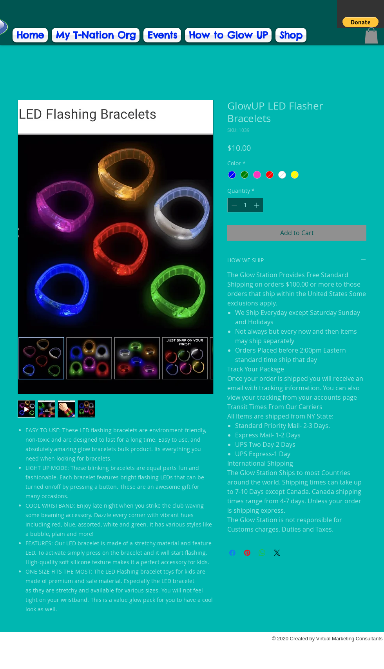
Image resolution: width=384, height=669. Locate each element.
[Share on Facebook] (232, 553)
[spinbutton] (245, 205)
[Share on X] (277, 553)
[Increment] (257, 205)
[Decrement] (233, 205)
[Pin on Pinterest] (247, 553)
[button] (360, 22)
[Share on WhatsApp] (262, 553)
